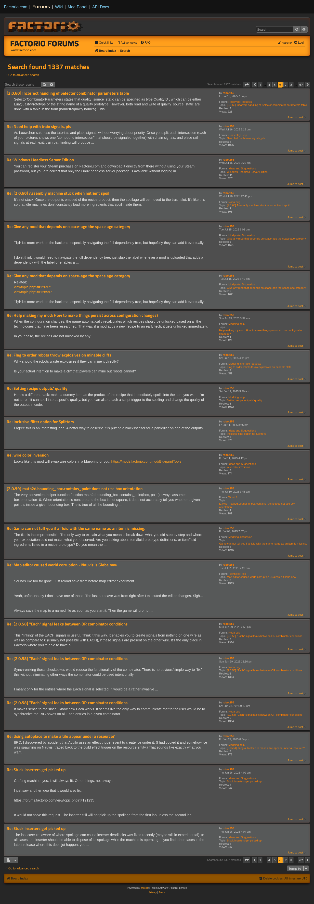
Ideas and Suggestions (242, 168)
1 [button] (260, 84)
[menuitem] (126, 42)
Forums (41, 6)
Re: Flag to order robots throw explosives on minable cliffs (59, 355)
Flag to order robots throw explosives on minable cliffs (259, 367)
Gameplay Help (237, 135)
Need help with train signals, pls (246, 138)
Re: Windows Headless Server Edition (40, 160)
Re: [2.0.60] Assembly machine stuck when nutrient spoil (58, 193)
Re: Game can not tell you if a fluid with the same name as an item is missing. (76, 528)
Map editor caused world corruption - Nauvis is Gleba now (261, 576)
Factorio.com (15, 7)
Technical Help (237, 573)
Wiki (59, 7)
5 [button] (274, 84)
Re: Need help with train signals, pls (39, 126)
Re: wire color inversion (28, 455)
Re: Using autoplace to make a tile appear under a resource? (61, 736)
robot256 (228, 92)
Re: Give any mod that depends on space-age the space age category (68, 226)
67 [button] (301, 84)
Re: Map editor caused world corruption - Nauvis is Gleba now (62, 565)
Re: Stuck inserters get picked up (36, 769)
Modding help (236, 323)
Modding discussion (240, 536)
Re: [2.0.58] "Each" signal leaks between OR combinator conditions (67, 624)
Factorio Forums (44, 43)
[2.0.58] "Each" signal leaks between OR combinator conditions (264, 636)
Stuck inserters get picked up (244, 781)
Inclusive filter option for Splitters (246, 433)
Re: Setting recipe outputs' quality (37, 388)
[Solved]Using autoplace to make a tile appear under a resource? (266, 748)
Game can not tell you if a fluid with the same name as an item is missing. (263, 543)
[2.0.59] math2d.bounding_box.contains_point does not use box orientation (257, 505)
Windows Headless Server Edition (247, 171)
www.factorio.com (23, 50)
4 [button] (269, 84)
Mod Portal (77, 7)
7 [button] (286, 84)
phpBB (144, 888)
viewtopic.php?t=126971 (33, 287)
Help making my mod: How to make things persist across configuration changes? (261, 332)
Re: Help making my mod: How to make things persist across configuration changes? (82, 315)
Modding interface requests (244, 363)
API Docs (100, 7)
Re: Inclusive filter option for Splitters (40, 421)
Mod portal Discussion (241, 235)
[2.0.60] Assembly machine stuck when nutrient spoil (258, 205)
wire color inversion (238, 467)
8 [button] (291, 84)
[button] (246, 85)
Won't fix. (233, 497)
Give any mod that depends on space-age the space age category (266, 238)
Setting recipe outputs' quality (244, 400)
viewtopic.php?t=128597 (33, 292)
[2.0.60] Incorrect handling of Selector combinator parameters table (267, 104)
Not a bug (234, 202)
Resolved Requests (240, 101)
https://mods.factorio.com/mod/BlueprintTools (146, 461)
